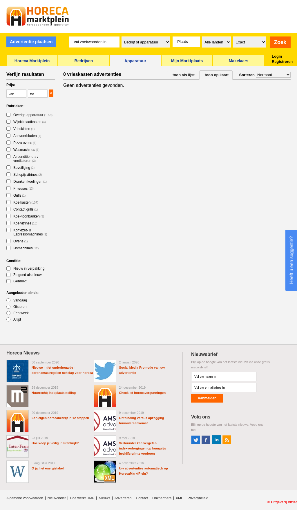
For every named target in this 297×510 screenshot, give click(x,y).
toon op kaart (217, 75)
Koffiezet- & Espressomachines (30, 232)
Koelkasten (25, 202)
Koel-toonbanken (28, 216)
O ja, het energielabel (48, 468)
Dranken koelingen (30, 182)
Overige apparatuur (32, 115)
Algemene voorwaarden (24, 498)
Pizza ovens (25, 143)
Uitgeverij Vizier (284, 502)
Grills (19, 195)
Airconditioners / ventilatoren (25, 159)
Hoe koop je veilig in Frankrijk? (55, 443)
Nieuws (104, 498)
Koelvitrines (25, 223)
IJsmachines (26, 248)
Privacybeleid (198, 498)
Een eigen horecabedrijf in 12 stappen (60, 418)
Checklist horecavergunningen (142, 392)
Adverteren (123, 498)
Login (277, 56)
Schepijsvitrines (27, 175)
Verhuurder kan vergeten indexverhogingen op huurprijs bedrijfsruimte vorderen (142, 448)
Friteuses (23, 189)
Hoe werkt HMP (82, 498)
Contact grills (25, 209)
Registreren (282, 61)
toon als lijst (184, 75)
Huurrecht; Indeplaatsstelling (54, 392)
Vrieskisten (24, 129)
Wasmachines (26, 150)
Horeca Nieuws (23, 352)
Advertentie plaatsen (31, 41)
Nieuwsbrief (57, 498)
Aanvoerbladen (27, 136)
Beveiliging (24, 168)
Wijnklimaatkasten (29, 122)
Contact (142, 498)
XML (179, 498)
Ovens (20, 241)
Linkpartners (161, 498)
